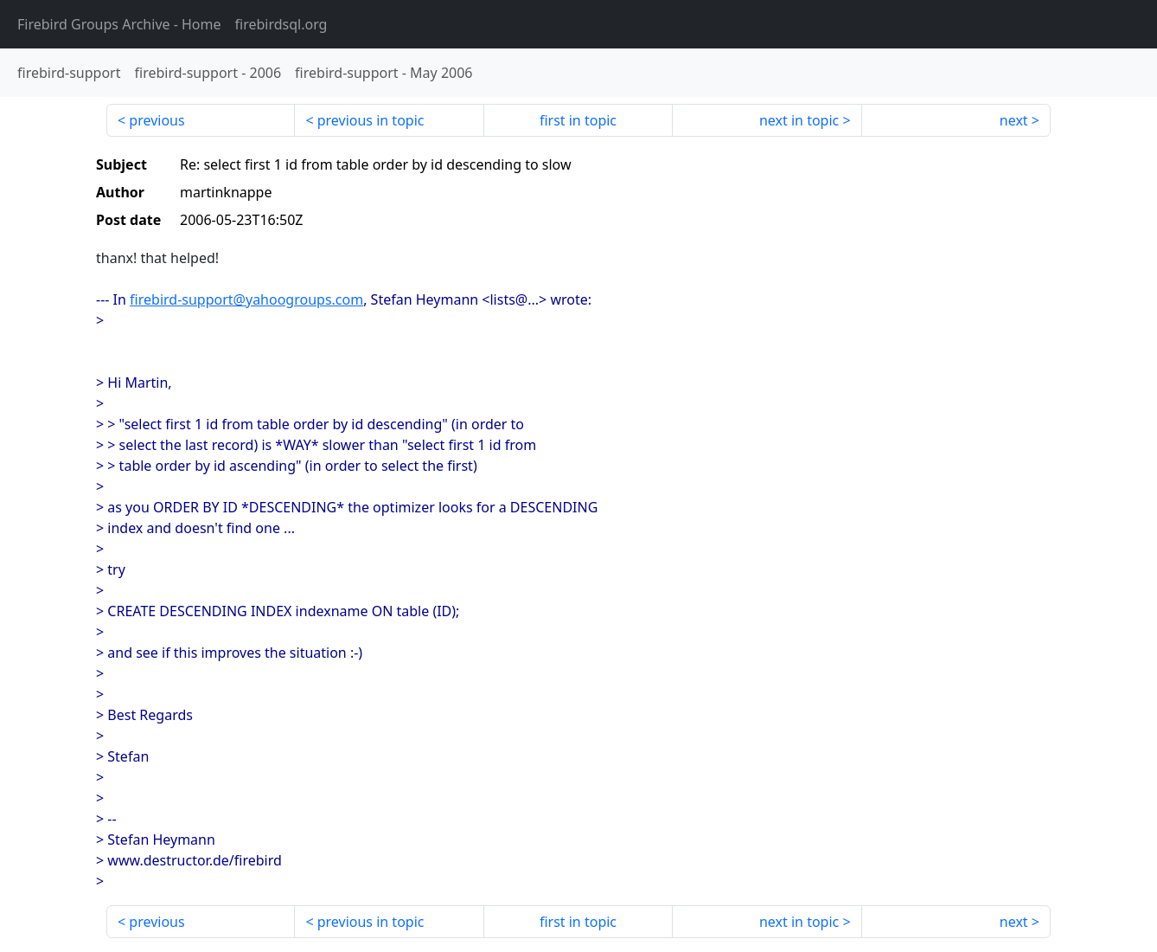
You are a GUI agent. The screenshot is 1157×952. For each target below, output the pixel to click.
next (1014, 120)
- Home (119, 24)
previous (156, 120)
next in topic (799, 120)
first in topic (578, 120)
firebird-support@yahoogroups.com (246, 299)
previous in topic (371, 120)
